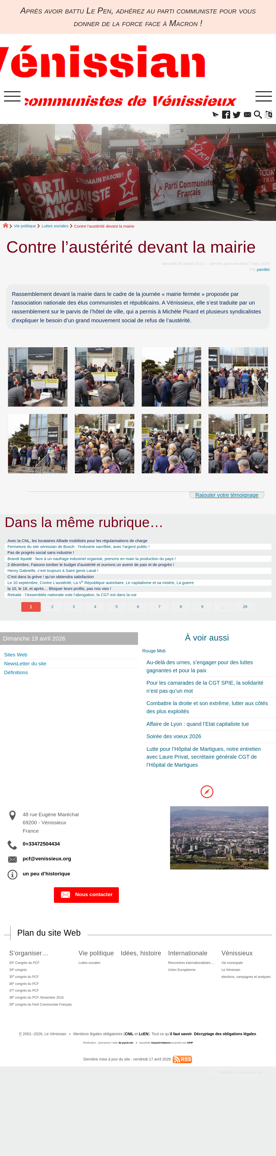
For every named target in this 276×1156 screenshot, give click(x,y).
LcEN (142, 1098)
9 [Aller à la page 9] (202, 618)
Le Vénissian (122, 1060)
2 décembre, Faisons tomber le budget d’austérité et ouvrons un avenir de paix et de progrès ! (105, 570)
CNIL (127, 1098)
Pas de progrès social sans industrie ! (46, 556)
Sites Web (17, 666)
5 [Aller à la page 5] (116, 618)
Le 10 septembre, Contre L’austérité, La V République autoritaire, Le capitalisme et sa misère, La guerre (116, 591)
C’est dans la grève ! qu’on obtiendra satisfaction (58, 584)
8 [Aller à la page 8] (181, 618)
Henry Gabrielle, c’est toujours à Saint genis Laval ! (60, 577)
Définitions (18, 684)
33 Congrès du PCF (31, 976)
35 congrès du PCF (31, 991)
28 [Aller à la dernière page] (245, 618)
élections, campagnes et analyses (139, 1068)
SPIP (191, 1107)
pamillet (263, 271)
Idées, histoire (175, 966)
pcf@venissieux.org (47, 871)
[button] (206, 116)
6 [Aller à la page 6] (138, 618)
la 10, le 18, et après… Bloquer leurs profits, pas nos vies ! (68, 598)
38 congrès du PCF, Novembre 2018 (45, 1015)
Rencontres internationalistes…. (239, 976)
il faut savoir (180, 1098)
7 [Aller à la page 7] (159, 618)
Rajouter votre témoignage (225, 497)
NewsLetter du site (28, 675)
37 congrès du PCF (31, 1007)
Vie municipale (123, 1053)
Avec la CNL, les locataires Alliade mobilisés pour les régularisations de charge (89, 542)
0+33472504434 (41, 857)
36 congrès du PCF (31, 1000)
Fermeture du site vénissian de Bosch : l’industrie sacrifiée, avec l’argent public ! (90, 549)
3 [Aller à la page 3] (73, 618)
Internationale (232, 966)
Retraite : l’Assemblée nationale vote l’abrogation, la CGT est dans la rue (83, 605)
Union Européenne (228, 984)
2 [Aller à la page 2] (52, 618)
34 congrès (24, 984)
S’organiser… (34, 966)
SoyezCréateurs (161, 1107)
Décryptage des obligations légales (226, 1098)
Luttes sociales (55, 228)
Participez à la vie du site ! (240, 1137)
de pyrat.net (125, 1107)
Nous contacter (86, 908)
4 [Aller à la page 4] (95, 618)
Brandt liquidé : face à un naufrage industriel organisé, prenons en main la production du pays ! (106, 563)
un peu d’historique (46, 886)
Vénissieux (127, 1042)
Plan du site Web (49, 945)
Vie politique (25, 228)
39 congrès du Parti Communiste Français (50, 1023)
